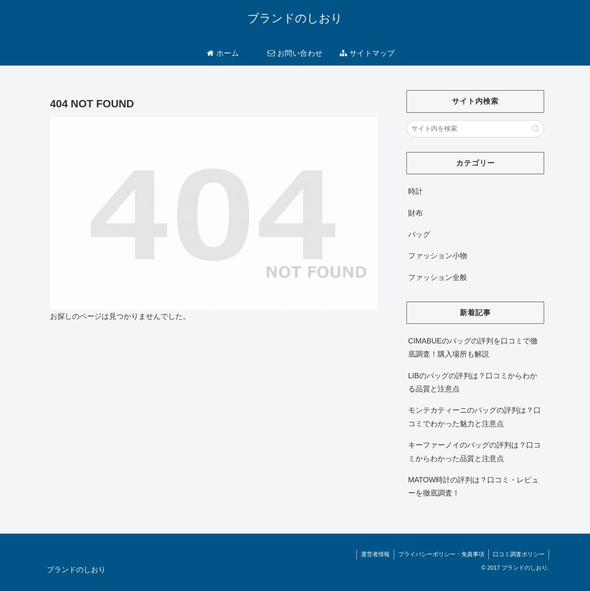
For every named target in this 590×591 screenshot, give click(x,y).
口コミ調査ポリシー (519, 554)
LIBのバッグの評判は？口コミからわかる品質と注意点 (472, 382)
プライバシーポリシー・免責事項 (441, 554)
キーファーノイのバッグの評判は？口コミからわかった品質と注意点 (474, 451)
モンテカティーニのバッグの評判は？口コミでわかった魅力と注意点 (474, 416)
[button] (536, 128)
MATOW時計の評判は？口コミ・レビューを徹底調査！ (473, 486)
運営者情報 (375, 554)
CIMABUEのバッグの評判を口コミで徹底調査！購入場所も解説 (473, 347)
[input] (475, 128)
